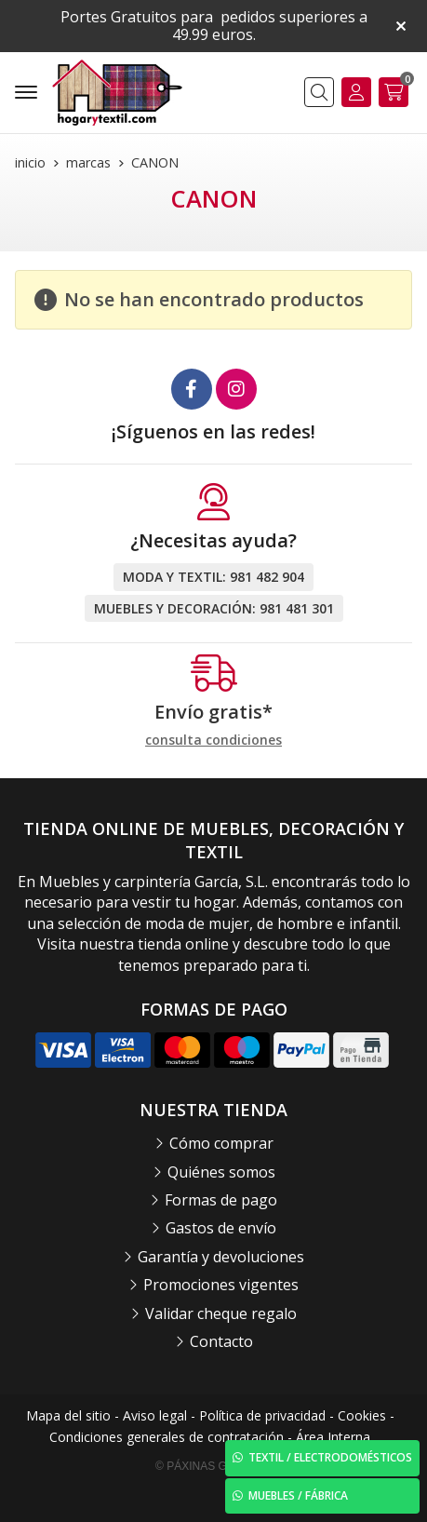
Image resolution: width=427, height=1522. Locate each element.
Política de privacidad (262, 1415)
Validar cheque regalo (221, 1313)
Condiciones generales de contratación (166, 1437)
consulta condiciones (213, 740)
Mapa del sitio (68, 1415)
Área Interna (333, 1437)
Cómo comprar (221, 1143)
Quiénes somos (221, 1172)
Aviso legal (155, 1415)
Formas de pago (221, 1200)
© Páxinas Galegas (213, 1466)
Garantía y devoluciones (221, 1256)
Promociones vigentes (221, 1284)
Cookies (362, 1415)
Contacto (221, 1341)
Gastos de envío (221, 1228)
